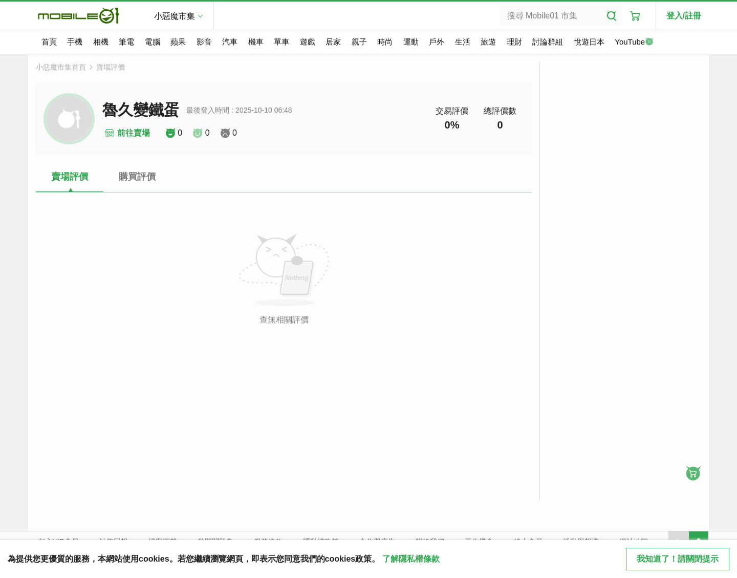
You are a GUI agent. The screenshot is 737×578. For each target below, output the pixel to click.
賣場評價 (110, 67)
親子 (359, 41)
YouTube (634, 42)
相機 (101, 41)
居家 (333, 41)
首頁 (49, 41)
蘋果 (178, 41)
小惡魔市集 (174, 16)
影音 (204, 41)
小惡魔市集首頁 (61, 67)
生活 (462, 41)
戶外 (436, 41)
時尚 (385, 41)
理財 (514, 41)
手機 (74, 41)
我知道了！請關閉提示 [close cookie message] (678, 558)
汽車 (229, 41)
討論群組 (547, 41)
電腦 (152, 41)
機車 (256, 41)
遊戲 (307, 41)
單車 (281, 41)
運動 (411, 41)
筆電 (126, 41)
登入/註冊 (683, 15)
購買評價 (137, 177)
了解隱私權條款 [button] (411, 558)
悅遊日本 (589, 41)
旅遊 (488, 41)
